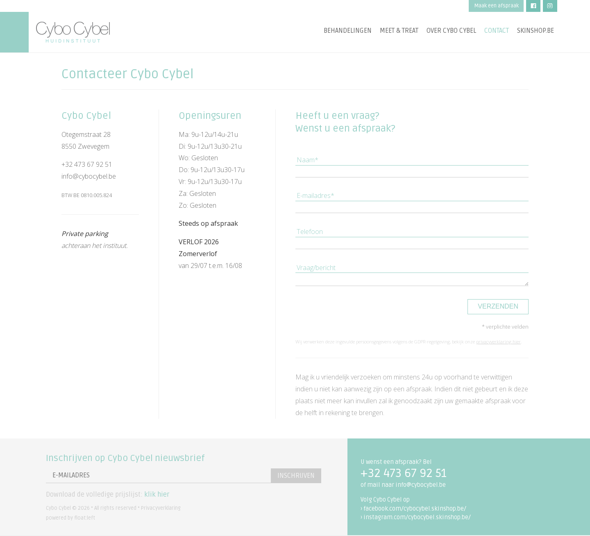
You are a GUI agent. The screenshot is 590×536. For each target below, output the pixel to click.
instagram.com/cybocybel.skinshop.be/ (417, 517)
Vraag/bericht (316, 267)
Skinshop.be (535, 31)
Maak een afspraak (496, 5)
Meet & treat (399, 31)
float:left (84, 518)
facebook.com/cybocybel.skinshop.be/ (414, 508)
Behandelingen (348, 31)
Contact (496, 31)
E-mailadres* (315, 195)
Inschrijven (296, 476)
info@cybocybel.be (88, 176)
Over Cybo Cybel (451, 31)
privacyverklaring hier (498, 341)
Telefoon (310, 231)
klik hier (156, 495)
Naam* (307, 159)
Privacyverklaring (161, 508)
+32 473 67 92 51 (86, 164)
